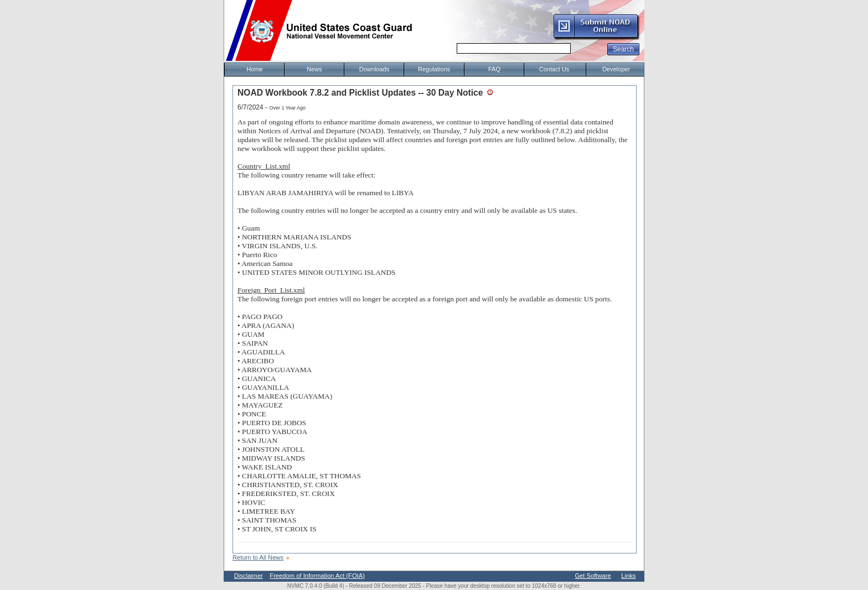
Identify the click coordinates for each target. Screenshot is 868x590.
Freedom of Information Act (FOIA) (317, 575)
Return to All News (257, 557)
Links (628, 575)
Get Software (593, 575)
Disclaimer (248, 575)
